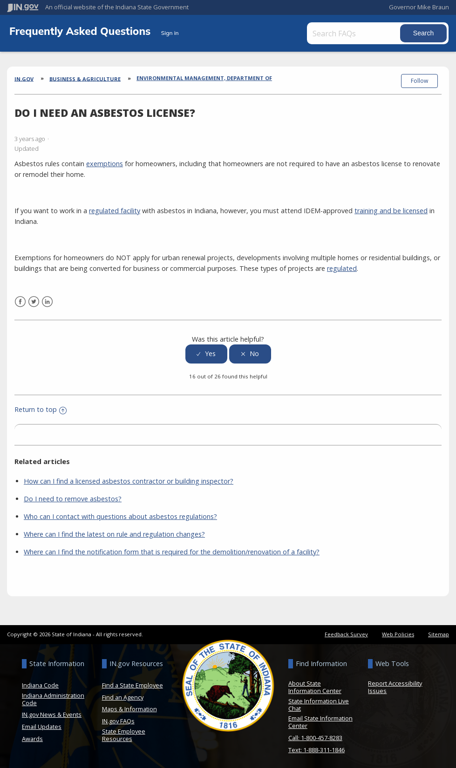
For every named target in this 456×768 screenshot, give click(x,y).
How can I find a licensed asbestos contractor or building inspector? (128, 478)
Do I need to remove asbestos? (73, 496)
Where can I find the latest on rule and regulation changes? (114, 531)
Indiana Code (40, 682)
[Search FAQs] (356, 33)
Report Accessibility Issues (395, 684)
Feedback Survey (346, 631)
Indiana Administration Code (53, 696)
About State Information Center (314, 684)
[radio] (206, 351)
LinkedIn (47, 299)
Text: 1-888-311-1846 (316, 747)
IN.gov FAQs (118, 718)
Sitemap (438, 631)
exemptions (104, 160)
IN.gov (24, 78)
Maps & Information (129, 706)
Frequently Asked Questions (81, 31)
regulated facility (114, 207)
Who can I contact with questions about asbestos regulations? (120, 513)
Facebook (20, 299)
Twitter (34, 299)
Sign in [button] (170, 32)
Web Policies (398, 631)
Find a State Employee (132, 682)
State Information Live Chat (318, 701)
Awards (32, 736)
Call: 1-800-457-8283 (315, 735)
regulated (342, 265)
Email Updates (41, 724)
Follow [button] (419, 81)
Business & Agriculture (85, 78)
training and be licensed (391, 207)
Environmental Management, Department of (204, 77)
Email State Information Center (320, 719)
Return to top (40, 407)
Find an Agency (122, 694)
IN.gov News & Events (52, 712)
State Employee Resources (123, 732)
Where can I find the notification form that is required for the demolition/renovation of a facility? (172, 549)
